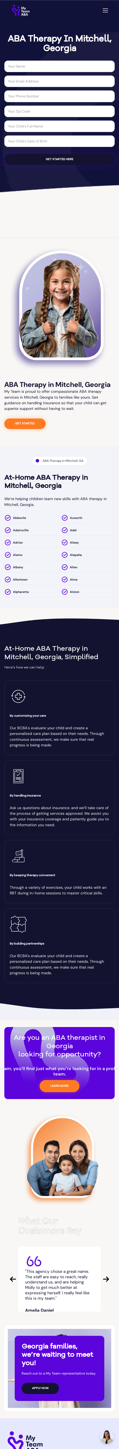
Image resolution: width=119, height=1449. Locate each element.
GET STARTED (25, 423)
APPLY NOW (40, 1388)
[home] (20, 10)
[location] (31, 518)
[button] (104, 10)
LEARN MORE (59, 1086)
